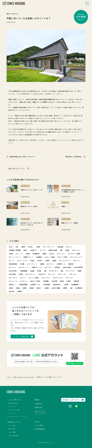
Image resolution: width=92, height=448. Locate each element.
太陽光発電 (23, 284)
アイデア (49, 267)
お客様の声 (38, 404)
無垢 (23, 247)
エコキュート (24, 267)
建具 (44, 254)
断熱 (25, 288)
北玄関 (54, 281)
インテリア (71, 271)
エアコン (51, 264)
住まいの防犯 (35, 281)
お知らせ (37, 422)
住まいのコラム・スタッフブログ (24, 377)
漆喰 (11, 254)
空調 (67, 250)
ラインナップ (12, 406)
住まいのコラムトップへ (16, 168)
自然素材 (79, 288)
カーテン (52, 274)
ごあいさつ (54, 271)
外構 (22, 264)
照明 (65, 288)
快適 (18, 288)
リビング (70, 278)
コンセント (13, 278)
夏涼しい (13, 284)
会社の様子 (67, 267)
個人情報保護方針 (40, 429)
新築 (32, 288)
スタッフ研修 (50, 257)
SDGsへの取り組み (13, 435)
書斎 (47, 288)
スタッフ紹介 (63, 257)
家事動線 (75, 284)
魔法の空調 (53, 250)
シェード (20, 254)
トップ (9, 377)
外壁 (39, 271)
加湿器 (61, 247)
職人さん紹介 (12, 429)
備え (25, 250)
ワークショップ (76, 257)
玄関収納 (37, 254)
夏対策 (77, 281)
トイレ (23, 278)
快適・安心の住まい (14, 403)
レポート (24, 281)
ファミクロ (46, 278)
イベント (13, 267)
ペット (12, 261)
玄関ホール (61, 264)
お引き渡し (13, 271)
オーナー (78, 261)
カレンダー (63, 274)
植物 (79, 271)
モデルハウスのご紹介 (14, 410)
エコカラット (31, 274)
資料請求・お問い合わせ (71, 400)
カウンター (77, 250)
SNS (11, 247)
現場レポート (28, 257)
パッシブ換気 (34, 278)
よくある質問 (39, 425)
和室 (69, 281)
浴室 (32, 261)
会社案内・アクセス (14, 422)
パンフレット (32, 264)
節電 (42, 264)
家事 (66, 284)
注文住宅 (13, 274)
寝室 (54, 261)
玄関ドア (34, 250)
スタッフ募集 (12, 432)
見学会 (57, 267)
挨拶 (38, 247)
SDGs (52, 254)
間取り (20, 291)
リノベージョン (15, 257)
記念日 (12, 291)
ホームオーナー (49, 247)
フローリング (22, 261)
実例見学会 (81, 16)
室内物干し (57, 284)
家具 (11, 288)
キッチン (74, 274)
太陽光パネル (35, 284)
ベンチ (43, 250)
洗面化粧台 (13, 264)
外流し (31, 247)
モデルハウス (58, 278)
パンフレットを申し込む (20, 336)
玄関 (28, 254)
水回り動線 (56, 288)
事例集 (37, 400)
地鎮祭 (39, 257)
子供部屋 (47, 284)
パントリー (61, 254)
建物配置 (24, 271)
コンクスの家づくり (14, 400)
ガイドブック (12, 413)
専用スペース (37, 267)
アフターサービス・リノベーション (18, 416)
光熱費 (46, 281)
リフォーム (13, 281)
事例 (47, 261)
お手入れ (43, 274)
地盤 (32, 271)
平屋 (21, 274)
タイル (69, 247)
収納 (62, 281)
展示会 (71, 264)
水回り (40, 261)
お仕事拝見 (79, 267)
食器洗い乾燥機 (15, 250)
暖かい (39, 288)
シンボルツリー (65, 261)
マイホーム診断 (74, 254)
